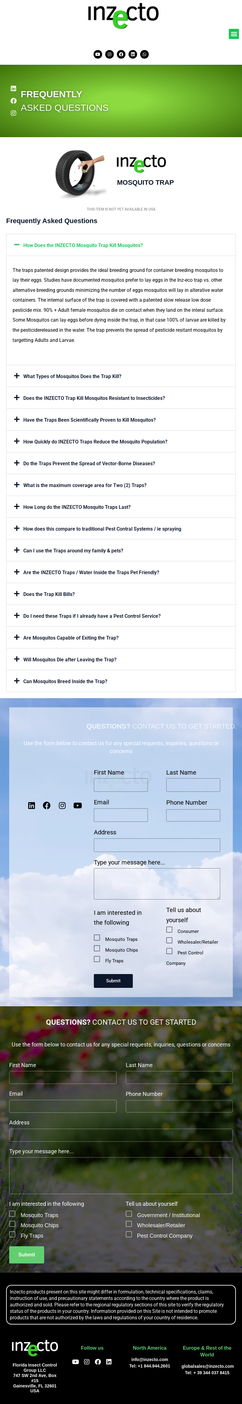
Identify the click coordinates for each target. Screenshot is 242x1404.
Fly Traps (114, 961)
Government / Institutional (168, 1215)
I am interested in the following (118, 917)
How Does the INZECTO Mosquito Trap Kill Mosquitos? (83, 245)
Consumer (188, 931)
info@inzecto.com (149, 1359)
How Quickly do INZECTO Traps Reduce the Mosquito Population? (95, 442)
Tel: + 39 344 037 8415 (207, 1372)
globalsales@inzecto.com (208, 1366)
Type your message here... (129, 862)
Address (105, 832)
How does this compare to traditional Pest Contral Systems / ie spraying (102, 529)
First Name (109, 772)
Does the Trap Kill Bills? (49, 594)
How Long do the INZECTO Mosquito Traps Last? (77, 507)
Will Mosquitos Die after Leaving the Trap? (70, 660)
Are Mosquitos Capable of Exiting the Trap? (71, 638)
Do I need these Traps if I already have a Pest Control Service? (92, 616)
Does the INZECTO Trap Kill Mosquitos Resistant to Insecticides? (94, 398)
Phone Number (186, 802)
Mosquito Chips (121, 950)
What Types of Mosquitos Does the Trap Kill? (72, 376)
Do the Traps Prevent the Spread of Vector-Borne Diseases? (89, 463)
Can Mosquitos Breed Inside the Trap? (65, 681)
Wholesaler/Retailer (198, 942)
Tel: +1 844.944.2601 (149, 1365)
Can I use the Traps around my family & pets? (73, 551)
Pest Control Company (165, 1236)
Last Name (181, 772)
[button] (234, 34)
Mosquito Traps (121, 939)
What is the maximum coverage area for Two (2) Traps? (85, 485)
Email (101, 802)
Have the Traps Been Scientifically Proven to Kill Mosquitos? (89, 420)
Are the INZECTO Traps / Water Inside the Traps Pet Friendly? (91, 572)
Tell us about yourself (183, 915)
